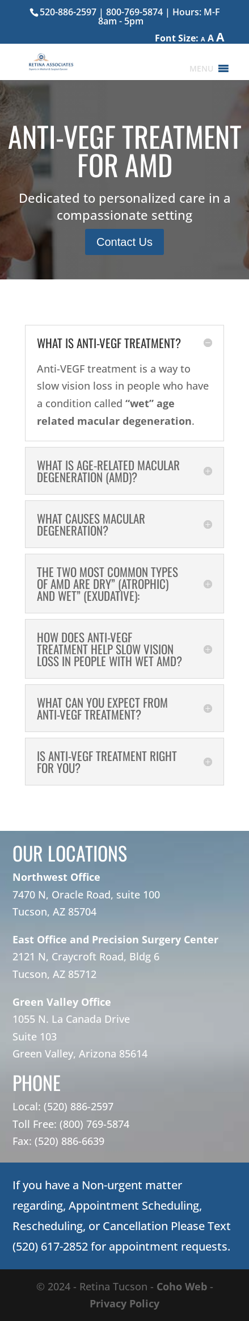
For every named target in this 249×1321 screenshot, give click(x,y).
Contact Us (124, 242)
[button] (201, 68)
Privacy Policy (124, 1303)
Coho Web (182, 1286)
